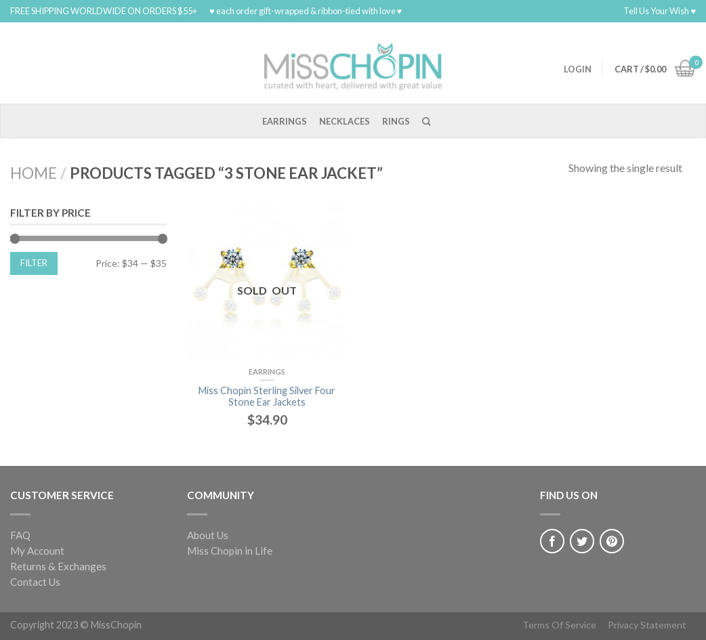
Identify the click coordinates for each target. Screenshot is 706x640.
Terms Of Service (559, 625)
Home (33, 173)
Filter (33, 262)
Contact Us (35, 582)
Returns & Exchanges (58, 566)
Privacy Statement (647, 625)
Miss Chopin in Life (229, 551)
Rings (396, 121)
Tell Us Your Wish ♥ (659, 10)
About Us (207, 535)
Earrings (284, 121)
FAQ (20, 535)
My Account (37, 551)
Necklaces (344, 121)
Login (577, 69)
